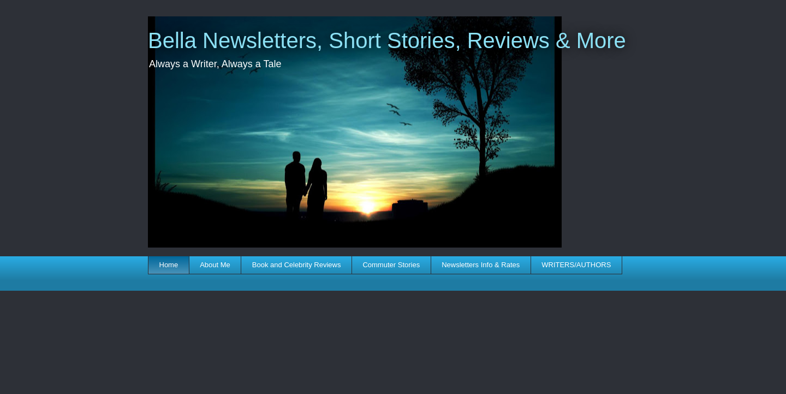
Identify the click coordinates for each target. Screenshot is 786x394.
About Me (215, 265)
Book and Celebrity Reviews (296, 265)
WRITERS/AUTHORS (576, 265)
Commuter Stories (391, 265)
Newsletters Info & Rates (481, 265)
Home (168, 265)
